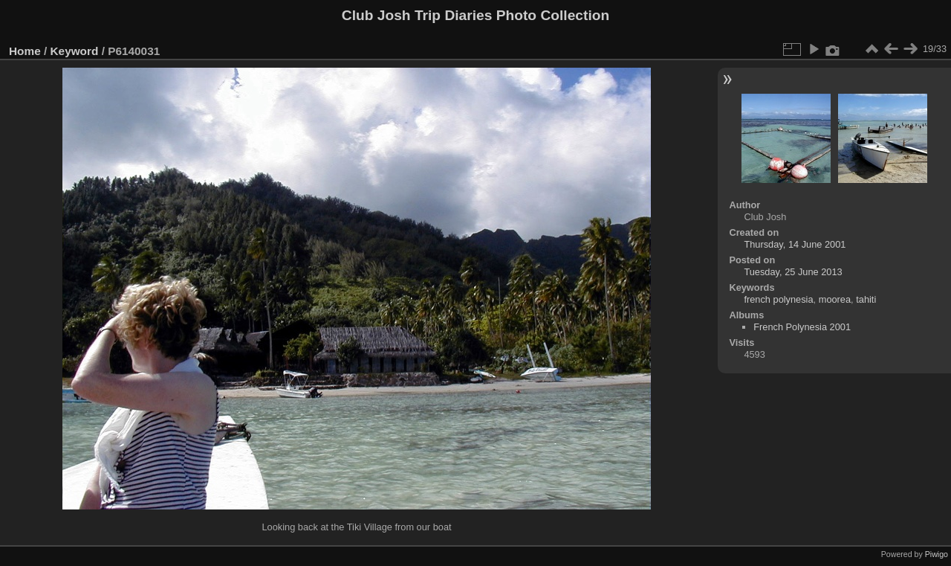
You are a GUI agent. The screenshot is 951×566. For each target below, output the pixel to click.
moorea (835, 299)
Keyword (75, 51)
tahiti (866, 299)
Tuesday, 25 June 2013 (793, 271)
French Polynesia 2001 (802, 326)
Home (25, 51)
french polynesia (778, 299)
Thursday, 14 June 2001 (794, 244)
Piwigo (936, 554)
